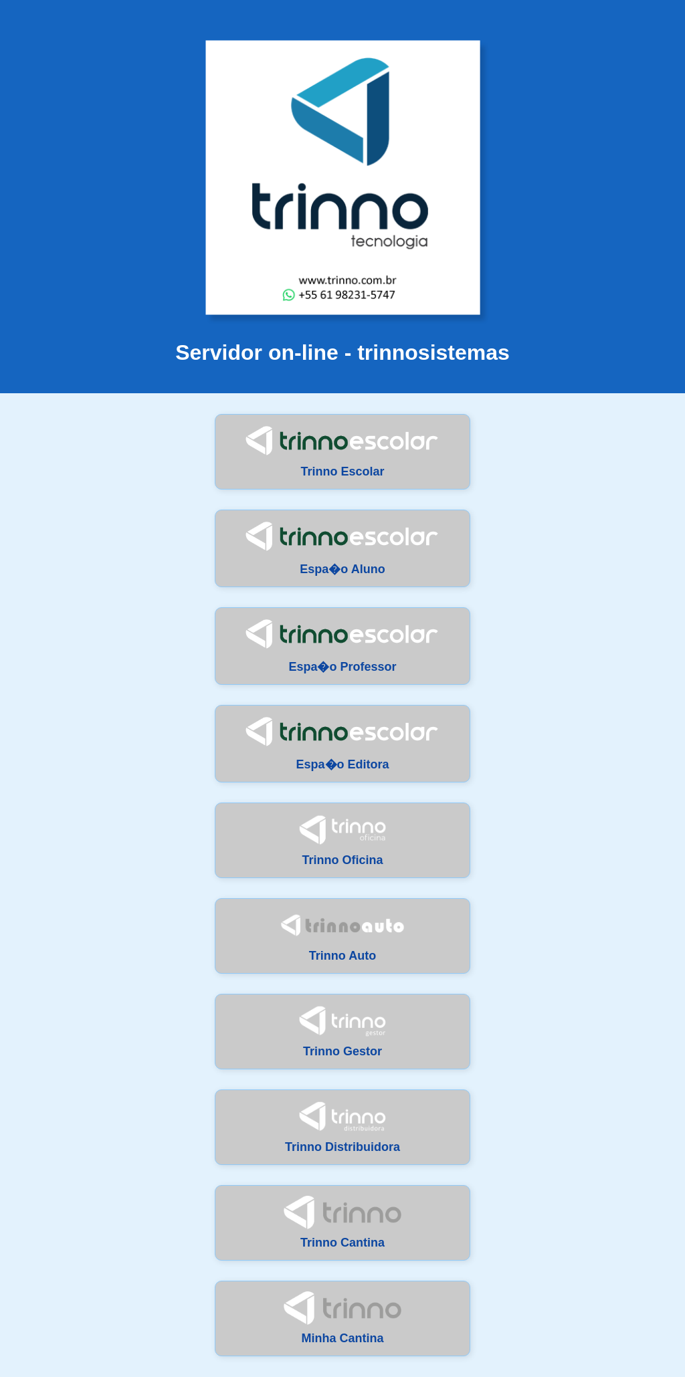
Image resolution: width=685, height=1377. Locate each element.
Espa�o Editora (342, 743)
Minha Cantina (342, 1318)
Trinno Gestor (343, 1031)
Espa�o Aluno (342, 548)
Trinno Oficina (343, 840)
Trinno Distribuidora (342, 1127)
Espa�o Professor (342, 645)
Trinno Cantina (342, 1222)
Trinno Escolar (342, 451)
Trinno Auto (342, 935)
